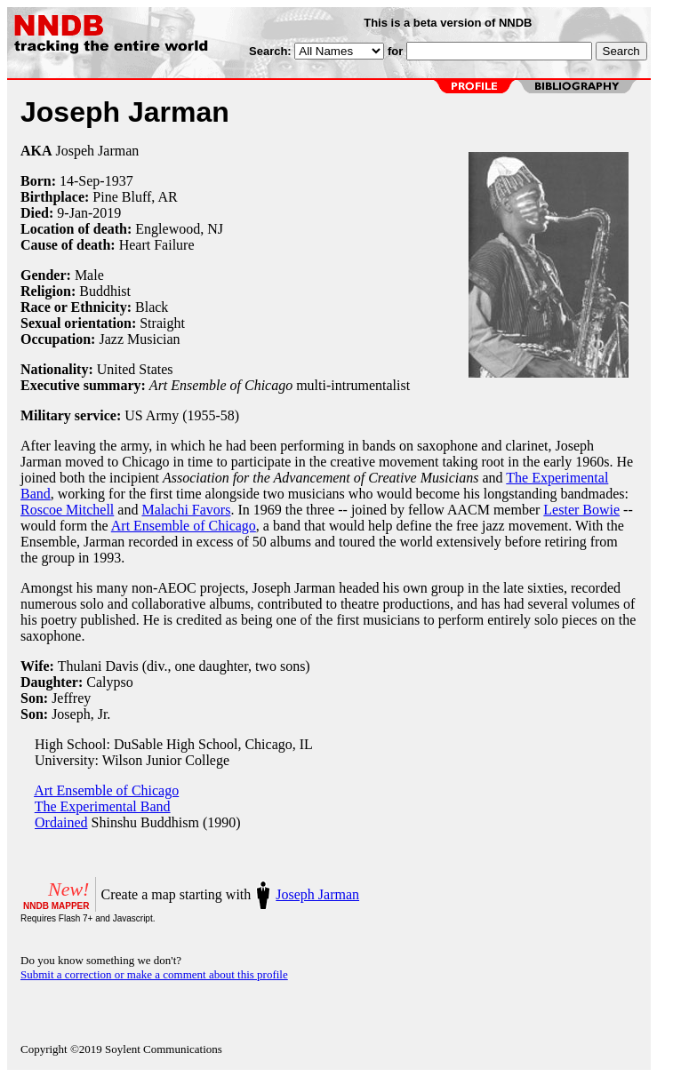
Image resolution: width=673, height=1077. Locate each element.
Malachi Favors (185, 509)
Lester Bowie (581, 509)
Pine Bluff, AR (134, 196)
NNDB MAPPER (56, 906)
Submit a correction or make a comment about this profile (154, 974)
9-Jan (72, 212)
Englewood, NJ (179, 228)
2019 (106, 212)
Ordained (61, 822)
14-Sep (80, 180)
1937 (119, 180)
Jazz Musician (139, 339)
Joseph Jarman (317, 894)
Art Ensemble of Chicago (183, 525)
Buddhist (105, 291)
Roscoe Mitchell (67, 509)
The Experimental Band (103, 806)
